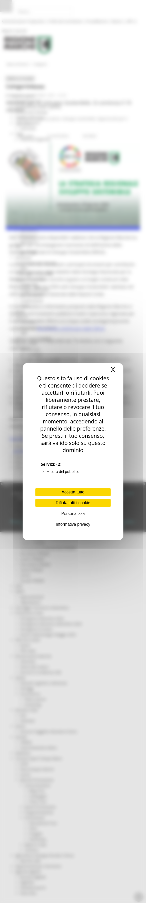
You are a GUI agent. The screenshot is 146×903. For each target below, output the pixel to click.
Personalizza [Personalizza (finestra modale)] (73, 513)
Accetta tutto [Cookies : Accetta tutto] (73, 492)
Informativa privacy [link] (73, 524)
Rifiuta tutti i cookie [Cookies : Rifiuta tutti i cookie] (73, 503)
